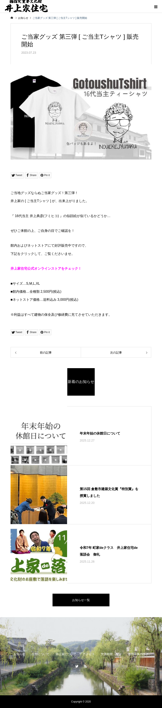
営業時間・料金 (111, 654)
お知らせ (19, 654)
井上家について (66, 654)
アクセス (88, 654)
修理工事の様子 (138, 654)
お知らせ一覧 (81, 600)
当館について (40, 654)
